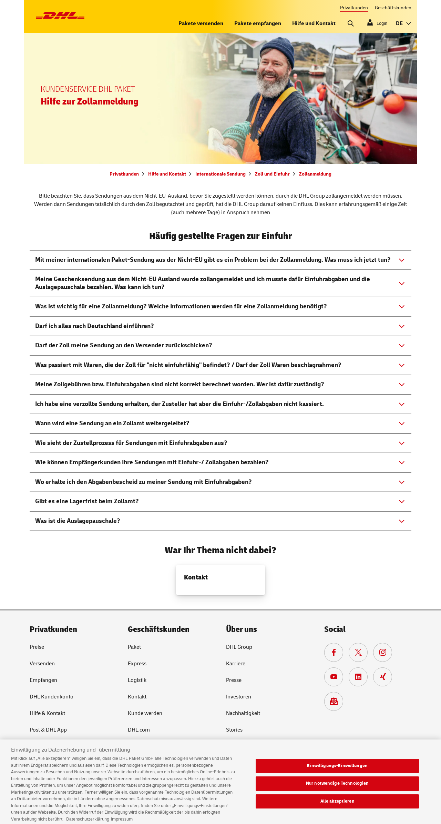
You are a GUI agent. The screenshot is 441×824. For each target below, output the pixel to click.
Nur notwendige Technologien (337, 787)
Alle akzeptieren (337, 805)
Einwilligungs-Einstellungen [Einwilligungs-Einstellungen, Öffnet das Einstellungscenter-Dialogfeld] (337, 769)
